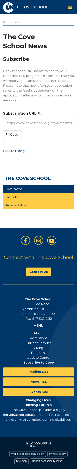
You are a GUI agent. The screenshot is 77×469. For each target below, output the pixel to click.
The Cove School (28, 178)
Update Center (39, 357)
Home (6, 21)
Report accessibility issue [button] (47, 461)
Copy (12, 134)
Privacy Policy (15, 205)
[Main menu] (70, 7)
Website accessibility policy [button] (27, 453)
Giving (38, 348)
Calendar (12, 197)
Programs (38, 353)
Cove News (13, 189)
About (39, 333)
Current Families (38, 343)
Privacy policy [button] (57, 453)
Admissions (38, 338)
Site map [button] (21, 461)
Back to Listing (14, 151)
